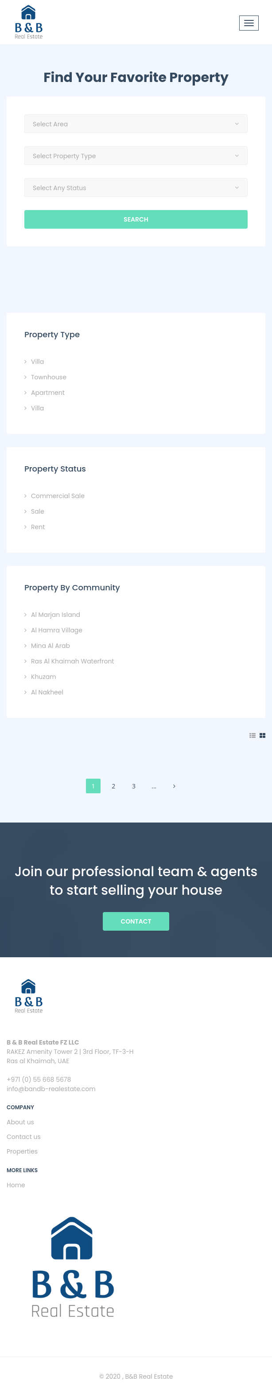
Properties (22, 1151)
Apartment (48, 392)
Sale (37, 511)
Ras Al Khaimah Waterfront (72, 661)
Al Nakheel (47, 692)
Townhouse (48, 377)
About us (20, 1122)
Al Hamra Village (56, 630)
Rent (38, 527)
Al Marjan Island (55, 614)
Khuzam (43, 676)
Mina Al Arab (50, 645)
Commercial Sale (58, 495)
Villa (37, 361)
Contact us (24, 1136)
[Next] (174, 786)
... (154, 786)
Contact (136, 921)
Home (16, 1185)
